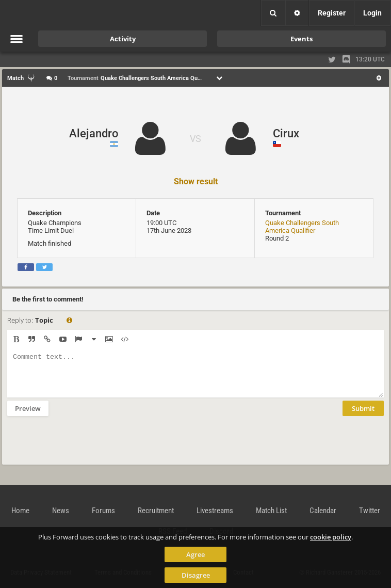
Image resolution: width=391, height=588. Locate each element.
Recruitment (156, 510)
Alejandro (93, 133)
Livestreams (215, 510)
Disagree (196, 575)
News (60, 510)
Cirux (286, 133)
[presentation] (85, 447)
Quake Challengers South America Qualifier (302, 226)
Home (20, 510)
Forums (103, 510)
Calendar (322, 510)
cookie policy (330, 537)
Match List (271, 510)
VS (195, 138)
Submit (363, 416)
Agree (195, 554)
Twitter (369, 510)
